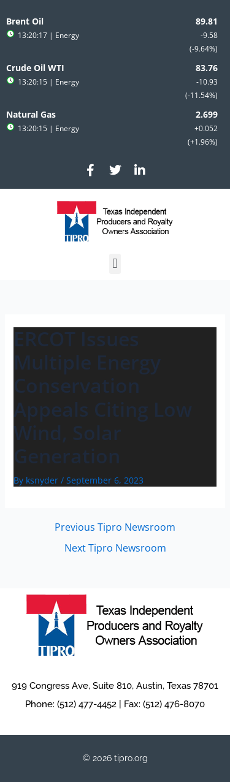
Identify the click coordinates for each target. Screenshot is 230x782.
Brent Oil (25, 21)
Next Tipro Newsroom (115, 548)
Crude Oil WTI (35, 68)
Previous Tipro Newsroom (115, 527)
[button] (115, 264)
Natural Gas (31, 114)
